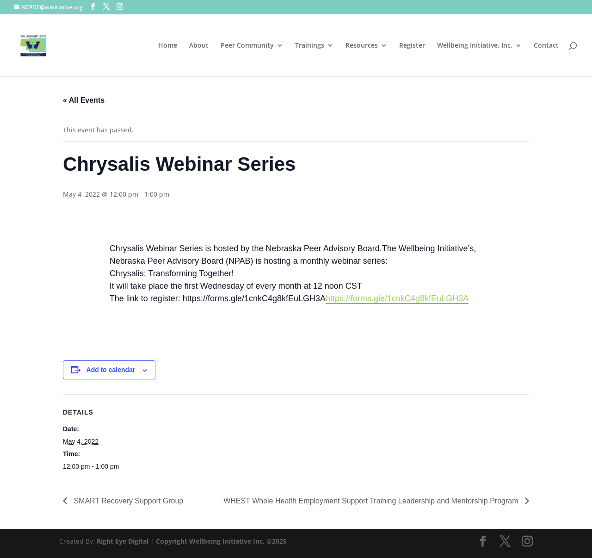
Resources (361, 46)
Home (167, 46)
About (199, 46)
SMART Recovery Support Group (127, 501)
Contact (546, 46)
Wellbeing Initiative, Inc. (474, 46)
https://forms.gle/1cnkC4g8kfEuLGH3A (397, 298)
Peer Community (247, 46)
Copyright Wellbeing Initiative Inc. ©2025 (221, 541)
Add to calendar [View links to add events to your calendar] (111, 369)
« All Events (84, 100)
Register (412, 46)
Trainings (309, 46)
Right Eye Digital (122, 541)
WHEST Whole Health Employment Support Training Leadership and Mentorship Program (371, 501)
